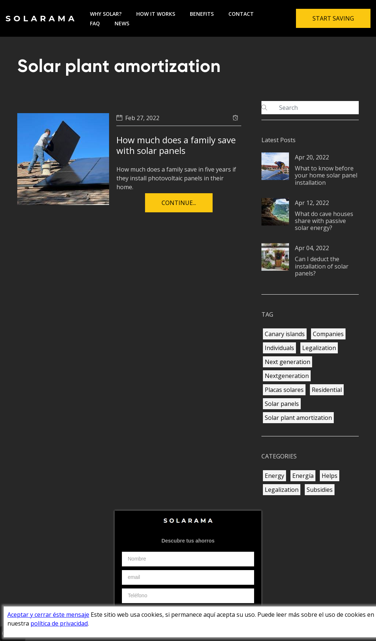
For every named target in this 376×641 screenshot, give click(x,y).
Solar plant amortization (298, 418)
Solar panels (282, 404)
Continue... (179, 203)
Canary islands (285, 334)
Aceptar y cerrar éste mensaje (48, 615)
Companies (328, 334)
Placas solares (284, 390)
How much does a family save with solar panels (176, 145)
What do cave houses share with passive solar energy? (324, 221)
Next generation (287, 362)
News (122, 23)
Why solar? (106, 13)
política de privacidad (59, 623)
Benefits (202, 13)
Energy (274, 476)
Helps (329, 476)
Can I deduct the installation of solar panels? (321, 266)
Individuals (279, 348)
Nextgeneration (287, 376)
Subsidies (320, 490)
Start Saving (333, 18)
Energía (303, 476)
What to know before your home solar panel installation (326, 175)
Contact (241, 13)
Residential (327, 390)
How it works (155, 13)
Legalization (319, 348)
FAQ (95, 23)
